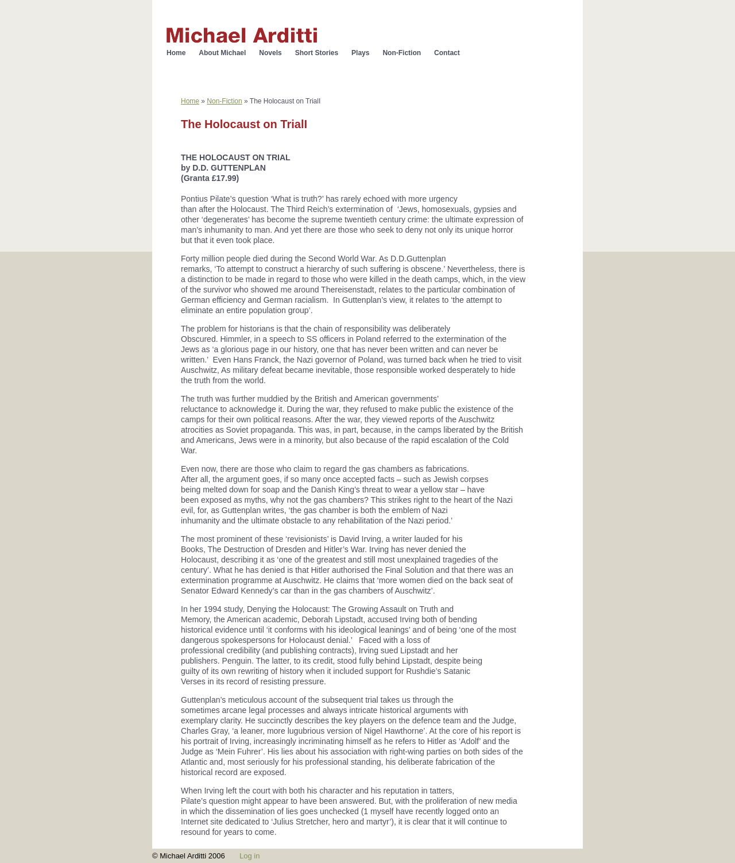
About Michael (222, 53)
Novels (270, 53)
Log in (249, 856)
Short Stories (316, 53)
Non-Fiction (401, 53)
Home (176, 53)
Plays (360, 53)
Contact (447, 53)
